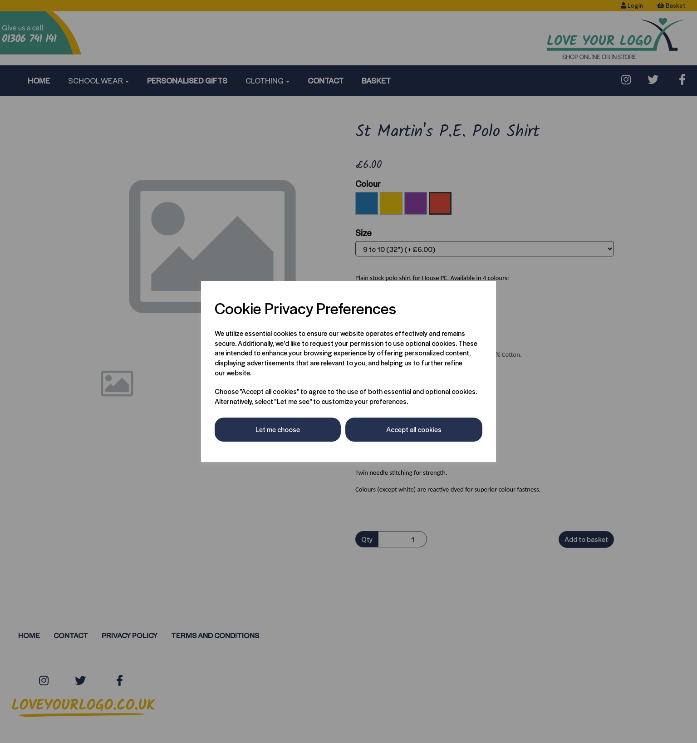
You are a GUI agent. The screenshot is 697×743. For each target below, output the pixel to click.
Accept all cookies (414, 429)
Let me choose (277, 429)
